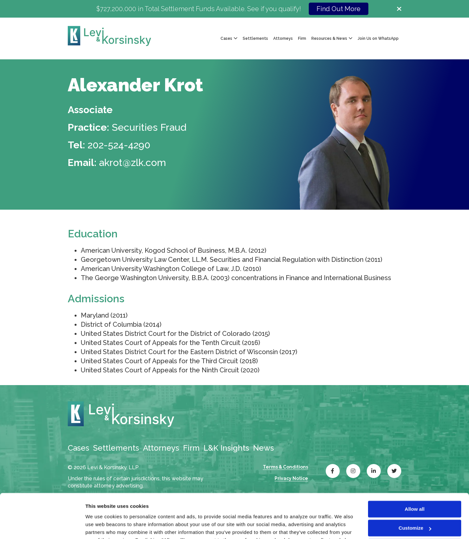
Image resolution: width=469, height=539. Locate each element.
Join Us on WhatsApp (378, 38)
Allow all (415, 469)
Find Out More (339, 9)
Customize (415, 488)
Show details (100, 526)
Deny (415, 507)
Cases (78, 448)
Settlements (255, 38)
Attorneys (283, 38)
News (263, 448)
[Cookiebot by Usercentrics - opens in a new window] (42, 526)
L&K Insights (226, 448)
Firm (302, 38)
